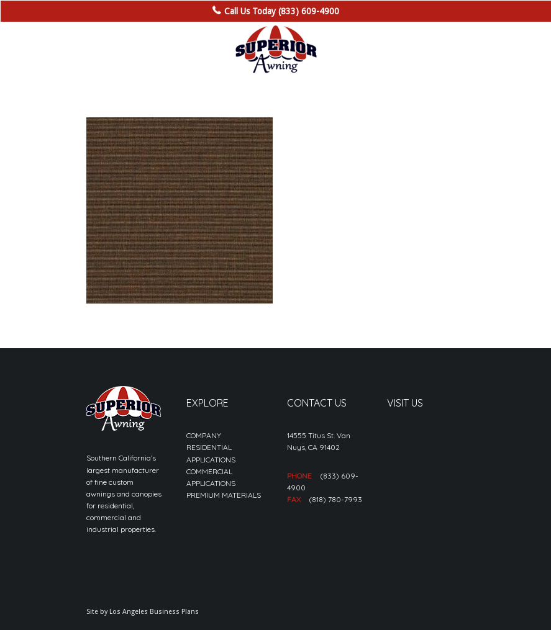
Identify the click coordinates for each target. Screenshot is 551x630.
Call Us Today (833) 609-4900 (281, 11)
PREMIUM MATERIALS (223, 495)
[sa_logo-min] (275, 50)
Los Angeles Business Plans (154, 612)
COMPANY (203, 435)
